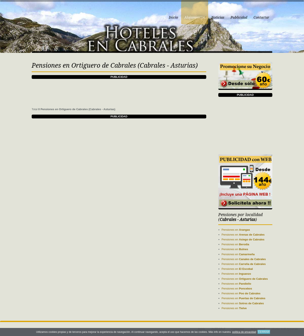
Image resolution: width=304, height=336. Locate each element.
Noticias (217, 17)
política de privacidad (244, 332)
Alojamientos (194, 17)
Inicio (173, 17)
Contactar (261, 17)
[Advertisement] (119, 88)
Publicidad (239, 17)
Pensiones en (236, 229)
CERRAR (264, 331)
